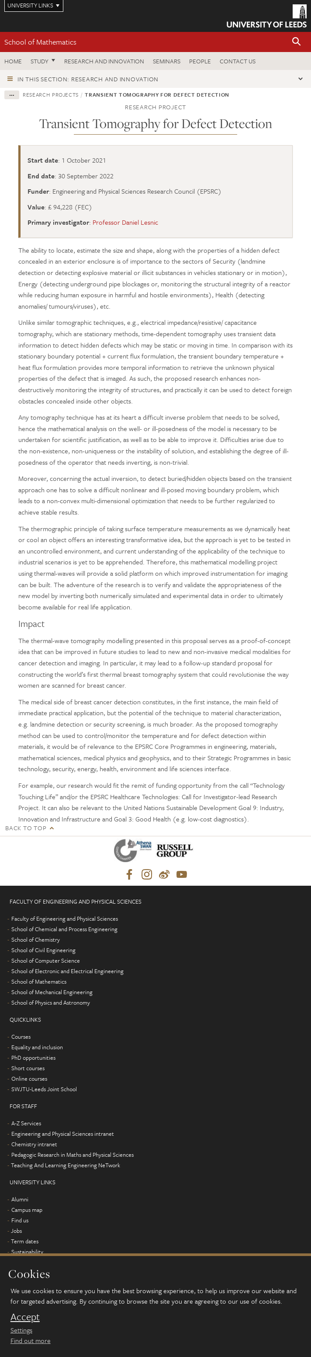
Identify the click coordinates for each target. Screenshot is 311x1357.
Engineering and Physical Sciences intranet (62, 1133)
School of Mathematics (40, 41)
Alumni (19, 1199)
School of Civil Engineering (43, 950)
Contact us (238, 61)
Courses (21, 1036)
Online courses (29, 1078)
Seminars (166, 61)
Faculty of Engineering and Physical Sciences (64, 918)
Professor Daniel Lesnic (125, 222)
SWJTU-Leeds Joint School (44, 1089)
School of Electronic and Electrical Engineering (67, 971)
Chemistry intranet (34, 1144)
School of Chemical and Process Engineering (64, 929)
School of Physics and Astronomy (50, 1002)
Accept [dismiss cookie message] (25, 1317)
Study (39, 61)
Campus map (26, 1209)
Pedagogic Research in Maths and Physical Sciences (72, 1154)
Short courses (28, 1068)
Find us (19, 1220)
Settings (21, 1330)
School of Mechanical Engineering (52, 992)
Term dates (24, 1241)
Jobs (16, 1230)
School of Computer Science (45, 960)
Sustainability (27, 1251)
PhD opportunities (33, 1057)
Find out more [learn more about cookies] (30, 1340)
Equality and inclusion (37, 1047)
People (200, 61)
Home (13, 61)
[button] (297, 42)
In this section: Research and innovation (88, 79)
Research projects (51, 94)
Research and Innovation (104, 61)
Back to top (25, 827)
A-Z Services (26, 1123)
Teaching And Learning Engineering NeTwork (65, 1165)
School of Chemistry (35, 939)
